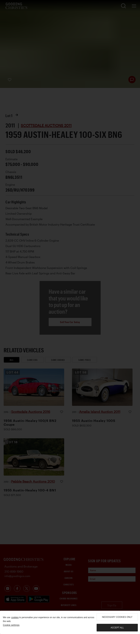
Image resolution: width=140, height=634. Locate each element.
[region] (70, 622)
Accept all (117, 627)
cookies (15, 617)
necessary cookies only (117, 617)
